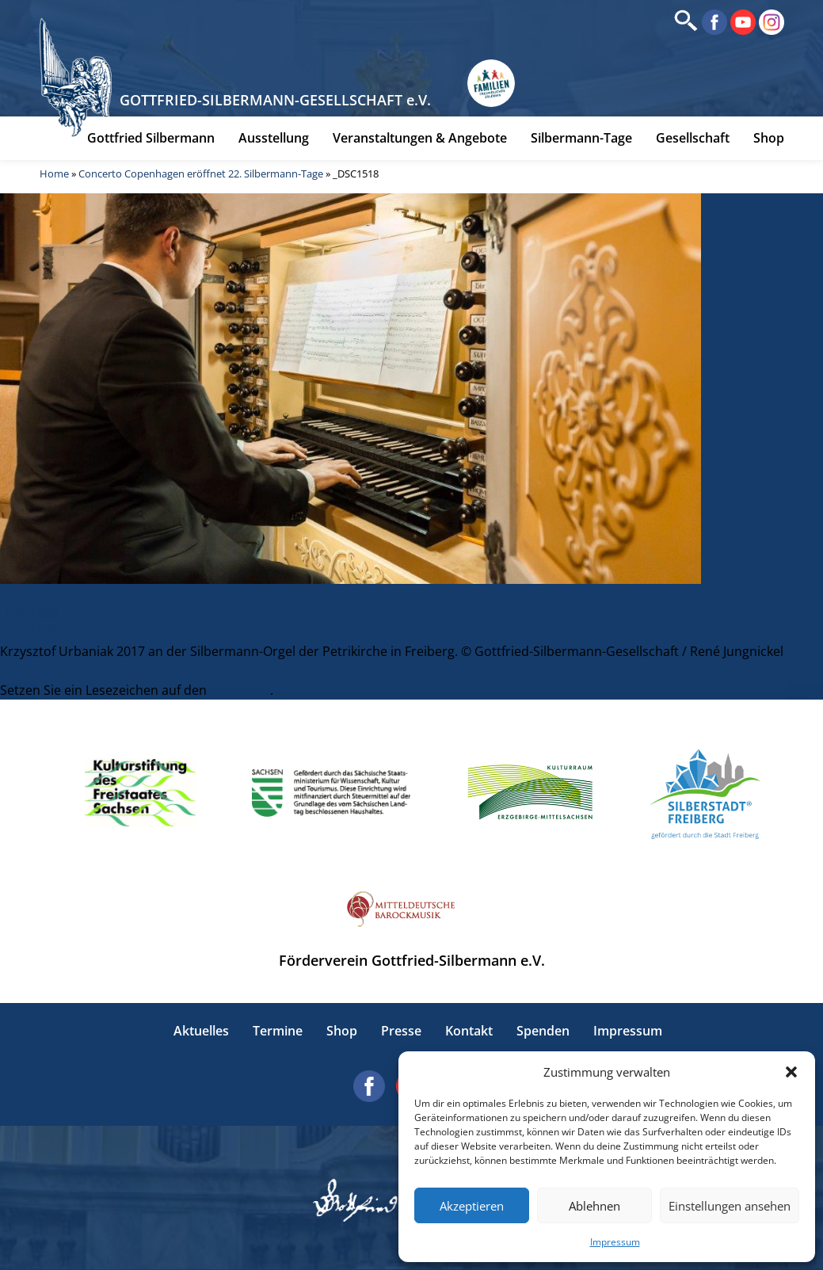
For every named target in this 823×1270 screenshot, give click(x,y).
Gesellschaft (693, 140)
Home (54, 176)
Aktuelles (201, 1031)
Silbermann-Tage (581, 140)
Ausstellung (273, 140)
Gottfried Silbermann (151, 140)
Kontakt (469, 1031)
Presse (401, 1031)
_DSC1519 (29, 632)
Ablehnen (594, 1206)
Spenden (543, 1031)
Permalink (240, 690)
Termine (278, 1031)
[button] (791, 1072)
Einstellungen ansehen (730, 1206)
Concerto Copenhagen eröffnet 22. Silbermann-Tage (200, 176)
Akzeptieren (472, 1206)
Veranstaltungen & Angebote (420, 140)
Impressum (615, 1242)
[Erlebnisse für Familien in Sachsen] (494, 86)
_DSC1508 (29, 613)
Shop (768, 140)
